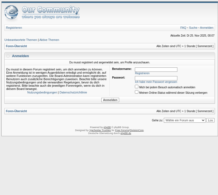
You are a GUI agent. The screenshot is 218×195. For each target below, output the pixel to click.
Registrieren (14, 27)
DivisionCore (137, 130)
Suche (193, 27)
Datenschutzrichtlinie (73, 92)
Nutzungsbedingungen (42, 92)
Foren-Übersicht (16, 46)
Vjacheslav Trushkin (100, 130)
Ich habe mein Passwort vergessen (156, 81)
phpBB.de (126, 133)
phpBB (107, 127)
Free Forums (122, 130)
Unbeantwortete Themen (20, 39)
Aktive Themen (49, 39)
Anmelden (206, 27)
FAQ (183, 27)
